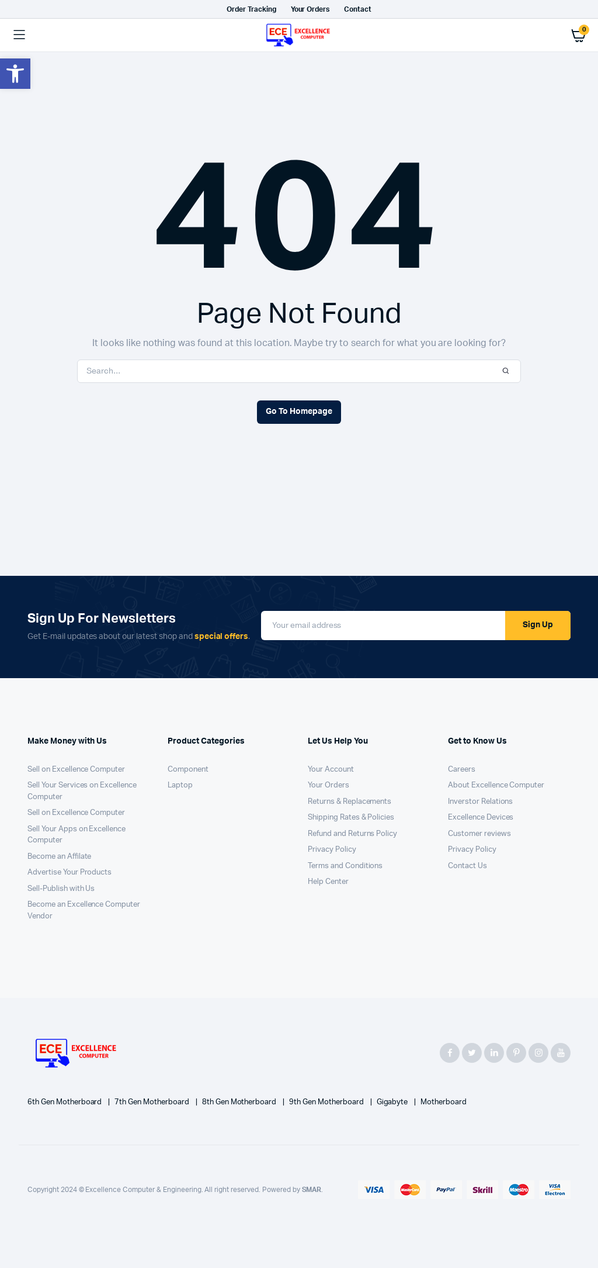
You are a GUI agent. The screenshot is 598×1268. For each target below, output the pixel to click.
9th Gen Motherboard (327, 1102)
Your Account (331, 769)
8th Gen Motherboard (240, 1102)
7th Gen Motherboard (152, 1102)
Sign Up (538, 625)
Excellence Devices (480, 817)
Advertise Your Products (69, 872)
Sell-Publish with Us (61, 889)
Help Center (328, 882)
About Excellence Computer (496, 785)
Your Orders (310, 9)
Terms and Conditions (345, 866)
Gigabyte (393, 1102)
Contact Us (467, 866)
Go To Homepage (299, 411)
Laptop (180, 785)
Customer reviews (479, 834)
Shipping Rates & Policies (351, 817)
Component (188, 769)
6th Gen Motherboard (65, 1102)
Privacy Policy (332, 850)
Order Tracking (251, 9)
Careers (461, 769)
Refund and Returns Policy (352, 834)
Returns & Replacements (349, 802)
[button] (15, 73)
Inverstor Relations (480, 802)
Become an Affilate (59, 857)
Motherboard (443, 1102)
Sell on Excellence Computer (76, 769)
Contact (357, 9)
